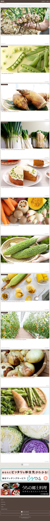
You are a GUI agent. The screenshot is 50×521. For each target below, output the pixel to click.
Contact (2, 506)
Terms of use (3, 502)
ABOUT (2, 499)
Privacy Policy (3, 504)
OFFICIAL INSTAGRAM (25, 514)
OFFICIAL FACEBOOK (25, 511)
